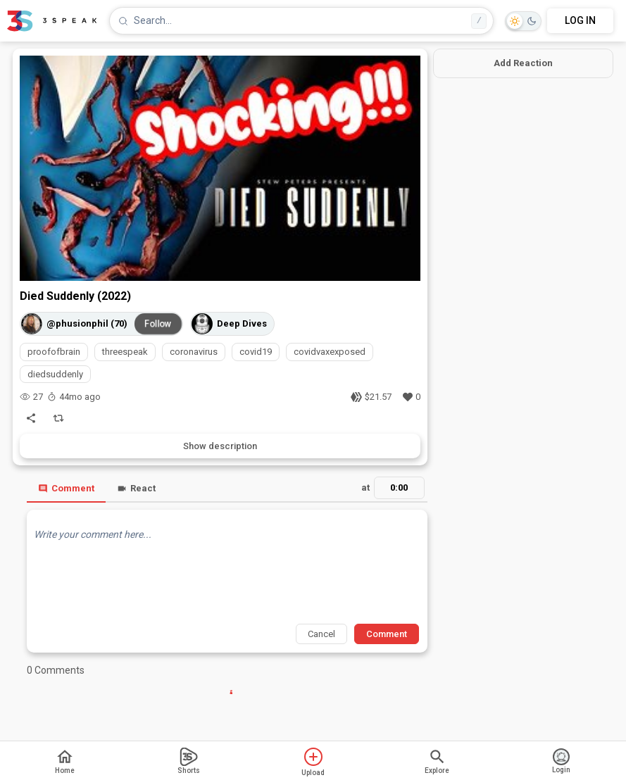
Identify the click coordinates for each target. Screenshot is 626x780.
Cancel (321, 634)
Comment (66, 488)
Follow (158, 323)
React (136, 488)
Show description (220, 446)
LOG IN (580, 20)
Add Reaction (523, 63)
